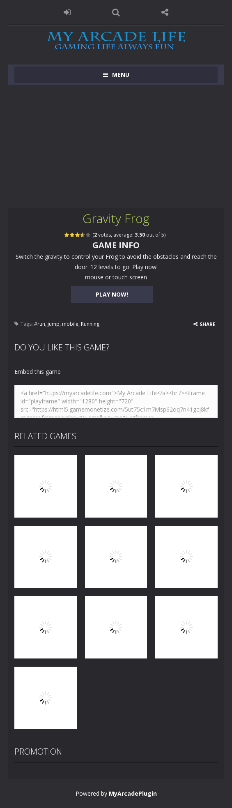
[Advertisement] (116, 146)
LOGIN (67, 12)
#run (39, 323)
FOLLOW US (164, 12)
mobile (70, 323)
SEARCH (116, 12)
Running (90, 323)
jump (54, 323)
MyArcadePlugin (133, 793)
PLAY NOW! (112, 294)
